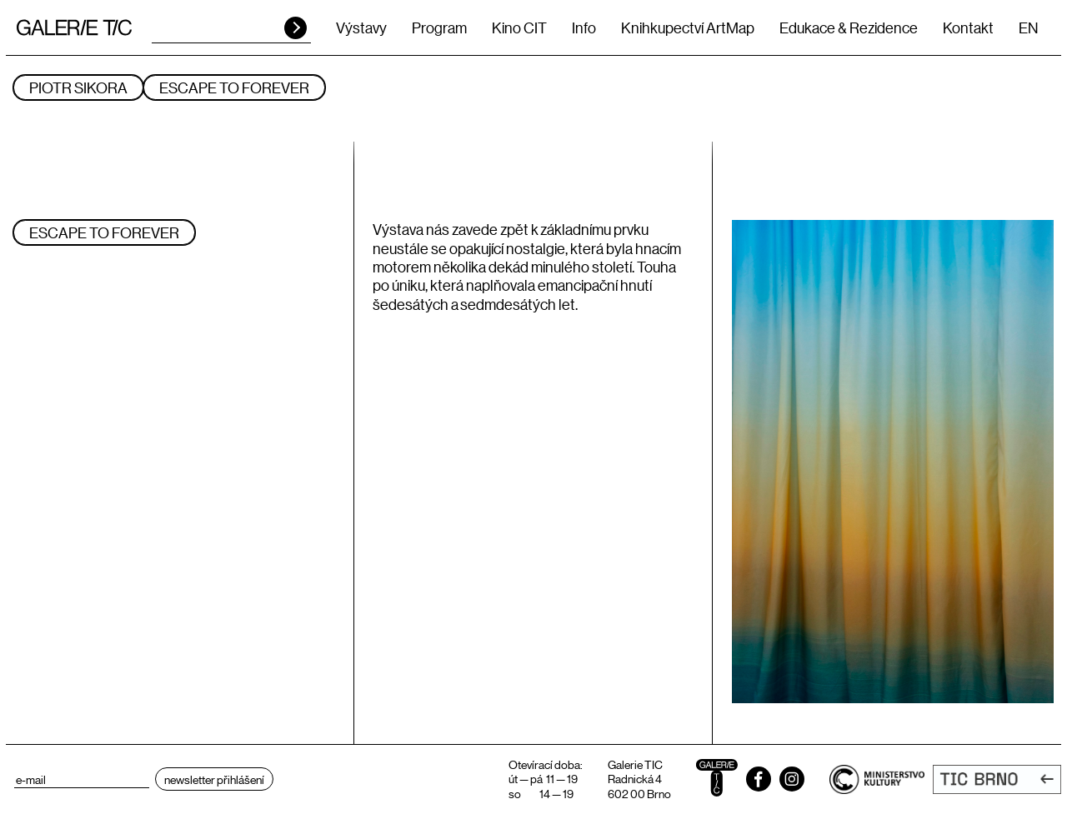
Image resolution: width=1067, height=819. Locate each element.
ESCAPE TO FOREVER (234, 87)
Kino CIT (519, 27)
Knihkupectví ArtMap (687, 27)
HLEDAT (295, 28)
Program (439, 27)
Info (584, 27)
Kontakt (968, 27)
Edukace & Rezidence (848, 27)
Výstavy (361, 27)
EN (1028, 27)
